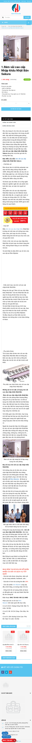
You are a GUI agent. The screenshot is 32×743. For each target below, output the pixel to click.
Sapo (19, 741)
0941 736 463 (7, 740)
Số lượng (4, 100)
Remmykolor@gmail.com (11, 734)
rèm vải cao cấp (20, 158)
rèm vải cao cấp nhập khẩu (14, 229)
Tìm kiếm (27, 17)
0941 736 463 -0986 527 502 (12, 731)
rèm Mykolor (17, 584)
